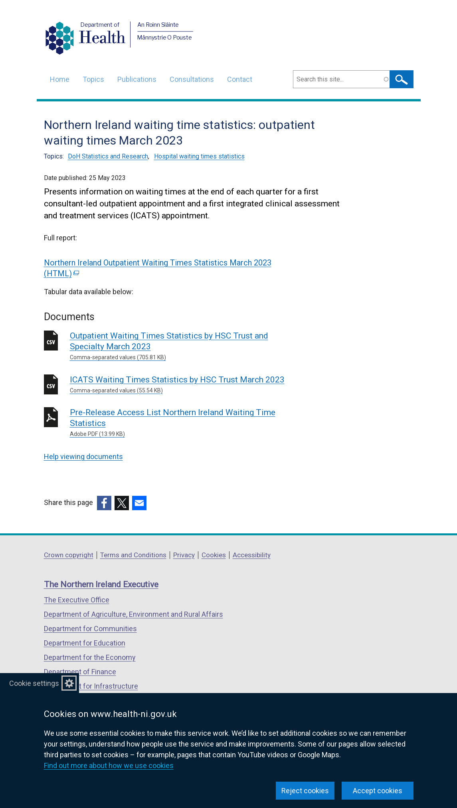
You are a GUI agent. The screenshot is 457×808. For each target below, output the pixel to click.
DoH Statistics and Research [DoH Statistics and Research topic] (108, 156)
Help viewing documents (83, 456)
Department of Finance (80, 671)
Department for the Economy (90, 657)
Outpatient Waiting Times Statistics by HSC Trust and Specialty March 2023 (184, 346)
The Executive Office (76, 600)
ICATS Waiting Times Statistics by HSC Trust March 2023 (184, 385)
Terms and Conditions (133, 555)
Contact (239, 79)
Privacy (184, 555)
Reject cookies (305, 790)
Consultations (192, 79)
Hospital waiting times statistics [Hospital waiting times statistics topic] (199, 156)
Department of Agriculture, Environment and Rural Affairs (133, 614)
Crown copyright (68, 555)
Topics (93, 79)
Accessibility (252, 555)
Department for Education (84, 643)
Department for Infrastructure (91, 686)
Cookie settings (34, 683)
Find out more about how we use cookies (109, 765)
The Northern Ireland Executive (101, 584)
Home (59, 79)
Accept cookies (377, 790)
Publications (136, 79)
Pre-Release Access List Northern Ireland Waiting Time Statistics (184, 423)
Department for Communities (90, 628)
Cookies (214, 555)
